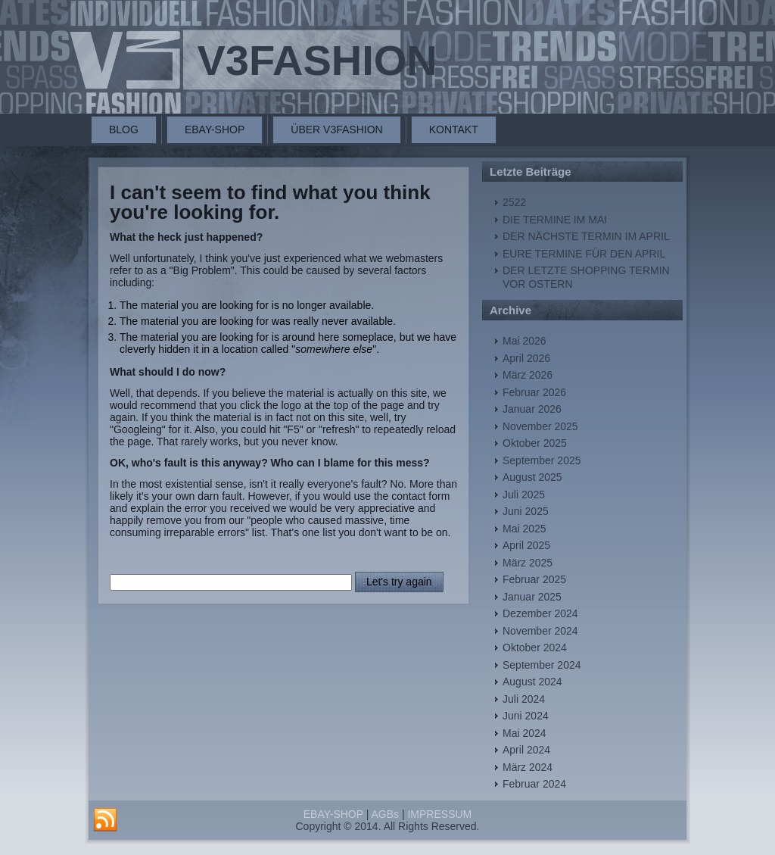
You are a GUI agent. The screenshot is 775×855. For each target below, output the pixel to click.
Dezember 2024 (540, 613)
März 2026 (527, 375)
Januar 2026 (532, 409)
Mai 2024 (524, 733)
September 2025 (542, 460)
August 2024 (532, 682)
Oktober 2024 (535, 647)
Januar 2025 (532, 597)
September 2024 (542, 665)
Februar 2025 (534, 579)
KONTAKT (453, 129)
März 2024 (527, 767)
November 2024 (540, 631)
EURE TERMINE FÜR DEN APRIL (584, 254)
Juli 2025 (524, 494)
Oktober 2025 (535, 443)
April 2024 (526, 750)
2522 (514, 202)
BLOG (124, 129)
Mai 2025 (524, 529)
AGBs (385, 814)
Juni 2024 (526, 716)
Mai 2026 (524, 341)
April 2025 (526, 545)
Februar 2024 (534, 784)
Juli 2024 (524, 699)
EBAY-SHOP (214, 129)
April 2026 (526, 358)
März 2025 (527, 563)
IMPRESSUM (439, 814)
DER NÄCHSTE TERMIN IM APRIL (586, 236)
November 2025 (540, 426)
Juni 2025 (526, 511)
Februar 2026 (534, 392)
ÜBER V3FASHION (336, 129)
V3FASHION (317, 60)
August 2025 (532, 477)
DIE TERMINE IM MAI (555, 220)
